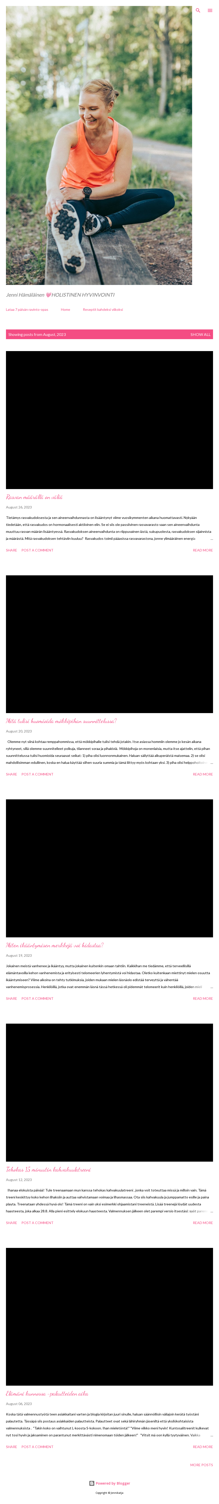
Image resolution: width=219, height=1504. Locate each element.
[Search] (198, 9)
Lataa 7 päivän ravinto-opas (27, 309)
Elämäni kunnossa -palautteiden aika (47, 1393)
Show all (201, 334)
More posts (201, 1465)
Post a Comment (37, 550)
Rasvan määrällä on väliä (34, 497)
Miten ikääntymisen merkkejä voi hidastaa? (55, 945)
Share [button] (11, 550)
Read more (203, 550)
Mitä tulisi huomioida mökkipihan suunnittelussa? (61, 721)
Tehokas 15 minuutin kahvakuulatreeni (48, 1169)
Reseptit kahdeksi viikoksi (103, 309)
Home (65, 309)
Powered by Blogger (109, 1483)
